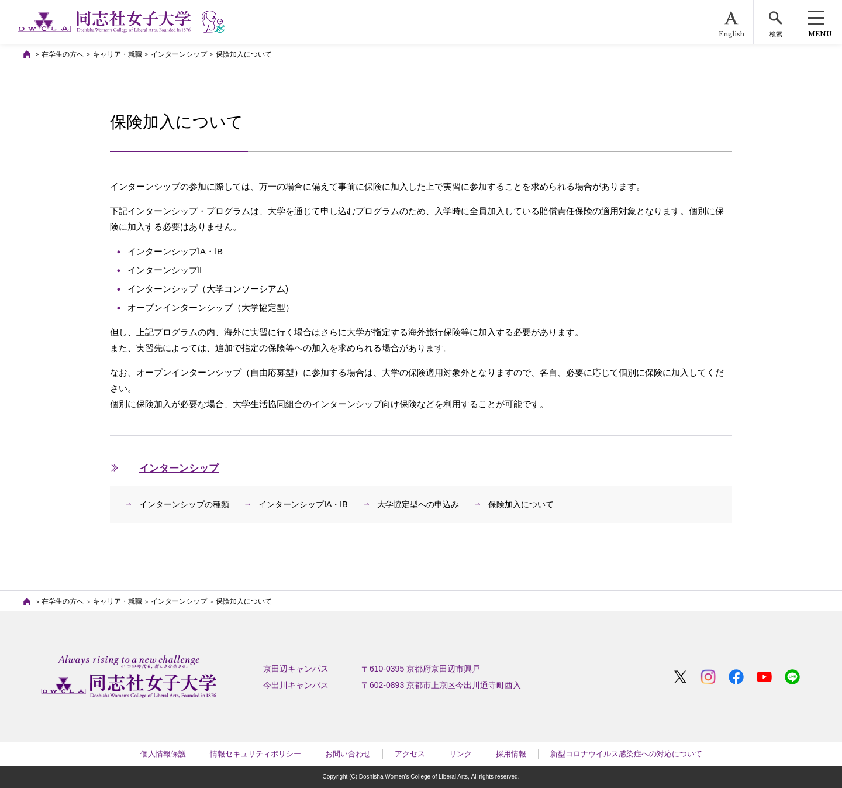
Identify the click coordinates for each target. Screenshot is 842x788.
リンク (460, 753)
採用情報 (511, 753)
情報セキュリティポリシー (255, 753)
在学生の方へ (63, 54)
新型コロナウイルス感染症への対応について (626, 753)
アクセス (410, 753)
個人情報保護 (163, 753)
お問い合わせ (348, 753)
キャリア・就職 (117, 54)
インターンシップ (179, 54)
